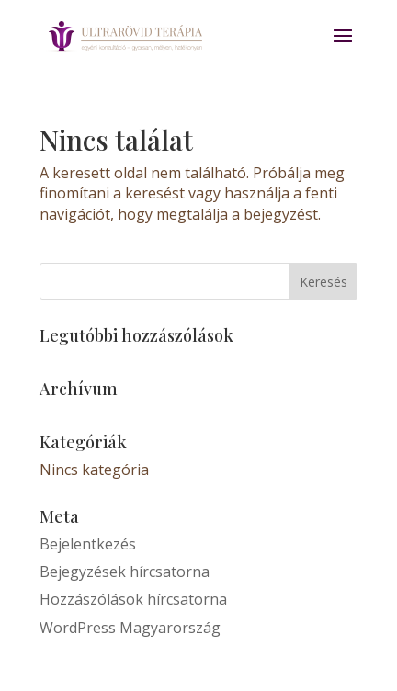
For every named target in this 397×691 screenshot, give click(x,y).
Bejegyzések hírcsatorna (125, 571)
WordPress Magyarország (130, 627)
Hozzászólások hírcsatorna (133, 599)
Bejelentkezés (88, 544)
